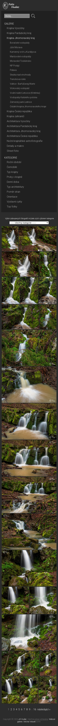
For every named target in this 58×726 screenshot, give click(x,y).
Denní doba (13, 181)
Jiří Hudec (22, 719)
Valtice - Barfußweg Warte (22, 84)
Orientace (12, 196)
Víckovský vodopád (19, 88)
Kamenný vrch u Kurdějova (23, 52)
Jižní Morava (16, 47)
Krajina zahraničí (15, 116)
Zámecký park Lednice (21, 102)
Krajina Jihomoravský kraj (21, 38)
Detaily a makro (15, 145)
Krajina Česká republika (19, 111)
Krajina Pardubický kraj (19, 33)
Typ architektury (15, 186)
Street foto (13, 150)
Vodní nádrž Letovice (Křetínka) (25, 93)
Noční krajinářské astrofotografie (25, 141)
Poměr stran (13, 191)
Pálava (13, 70)
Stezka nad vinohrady (20, 74)
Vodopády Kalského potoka (23, 97)
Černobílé (12, 167)
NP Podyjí (14, 65)
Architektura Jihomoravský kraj (23, 131)
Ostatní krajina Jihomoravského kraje (28, 106)
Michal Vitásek (30, 722)
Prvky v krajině (14, 176)
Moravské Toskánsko (20, 61)
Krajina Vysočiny (15, 28)
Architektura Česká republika (22, 136)
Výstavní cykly (14, 201)
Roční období (14, 162)
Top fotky (12, 206)
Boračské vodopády (20, 43)
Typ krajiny (12, 172)
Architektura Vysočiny (18, 121)
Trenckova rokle (18, 79)
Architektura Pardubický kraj (22, 126)
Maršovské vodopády (20, 56)
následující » (43, 709)
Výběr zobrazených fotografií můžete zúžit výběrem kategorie (29, 218)
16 (34, 709)
